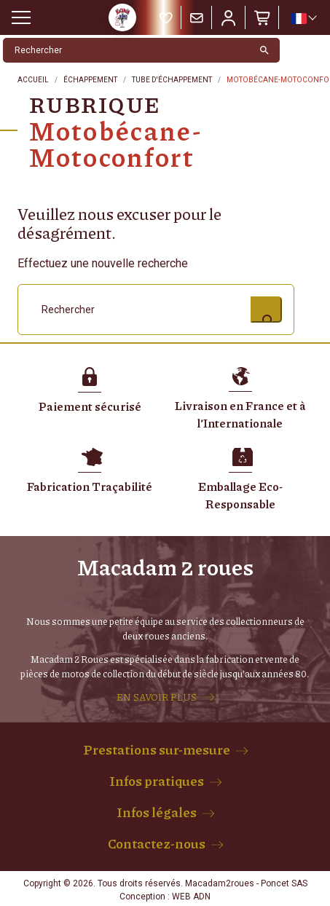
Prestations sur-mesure (156, 749)
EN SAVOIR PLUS (157, 697)
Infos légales (157, 812)
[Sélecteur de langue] (303, 18)
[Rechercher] (126, 50)
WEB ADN (191, 896)
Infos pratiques (156, 780)
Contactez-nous (156, 843)
